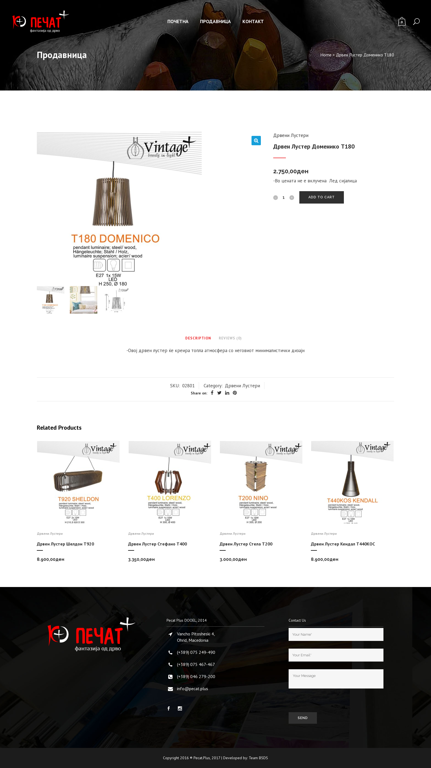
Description (198, 338)
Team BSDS (258, 757)
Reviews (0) (230, 338)
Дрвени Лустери (290, 135)
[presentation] (330, 701)
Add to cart (321, 197)
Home (325, 54)
